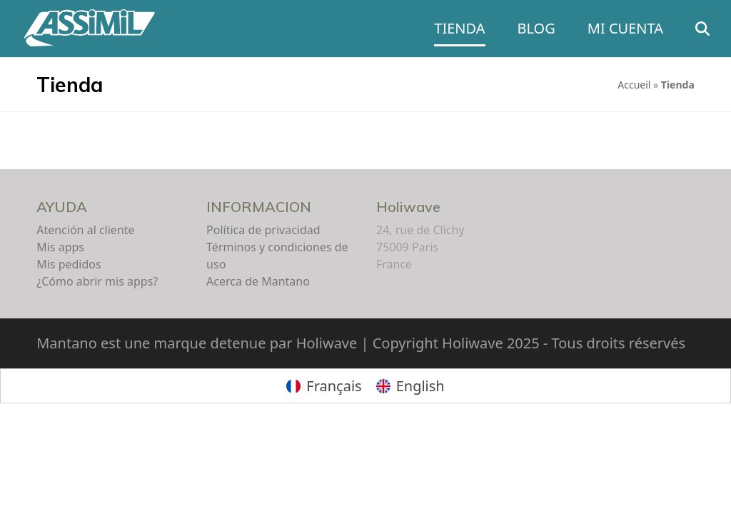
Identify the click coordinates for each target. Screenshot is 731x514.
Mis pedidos (68, 264)
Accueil (633, 84)
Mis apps (60, 247)
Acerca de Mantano (258, 281)
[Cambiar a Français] (323, 386)
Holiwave (408, 207)
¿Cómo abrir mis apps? (97, 281)
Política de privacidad (263, 230)
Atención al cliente (85, 230)
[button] (702, 28)
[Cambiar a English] (410, 386)
